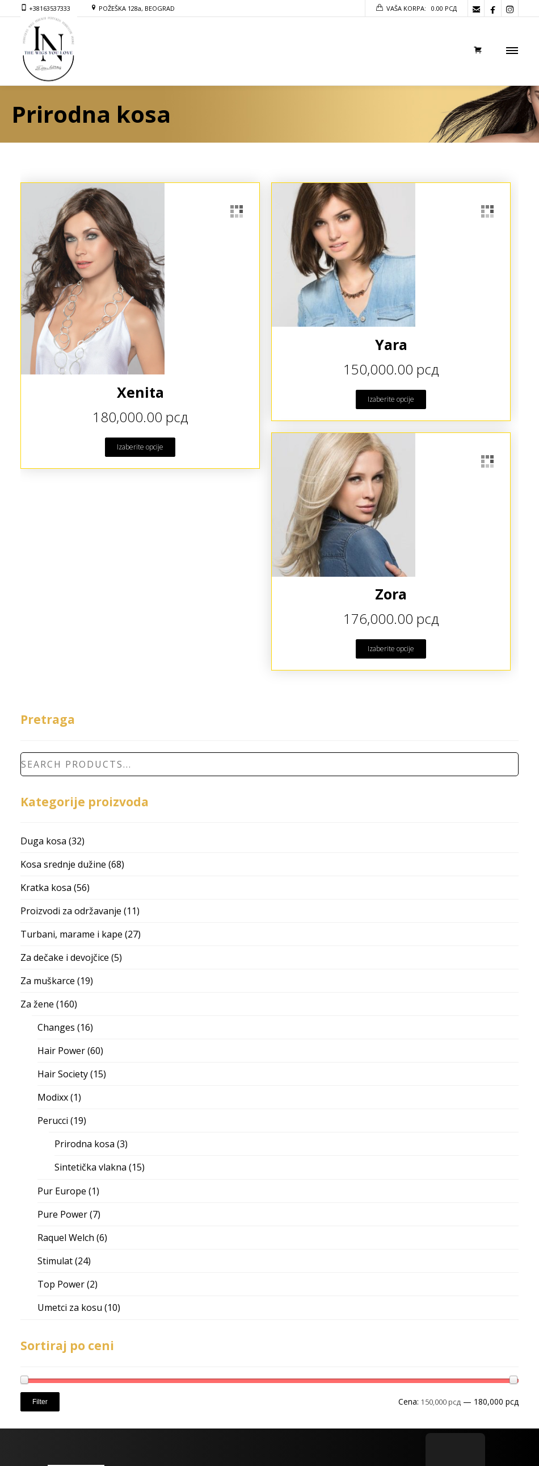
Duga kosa (43, 841)
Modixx (52, 1097)
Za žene (37, 1004)
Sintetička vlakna (90, 1167)
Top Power (61, 1284)
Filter (40, 1402)
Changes (56, 1027)
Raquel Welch (65, 1237)
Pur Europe (61, 1191)
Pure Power (62, 1214)
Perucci (52, 1120)
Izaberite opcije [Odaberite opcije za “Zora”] (391, 648)
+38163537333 (49, 8)
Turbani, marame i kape (71, 934)
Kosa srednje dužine (63, 864)
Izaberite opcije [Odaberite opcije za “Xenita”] (140, 447)
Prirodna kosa (84, 1144)
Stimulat (55, 1261)
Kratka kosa (45, 887)
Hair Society (62, 1074)
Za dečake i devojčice (64, 957)
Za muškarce (47, 980)
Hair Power (61, 1050)
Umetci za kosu (69, 1307)
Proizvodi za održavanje (70, 911)
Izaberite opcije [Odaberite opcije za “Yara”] (391, 399)
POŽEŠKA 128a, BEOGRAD (137, 8)
